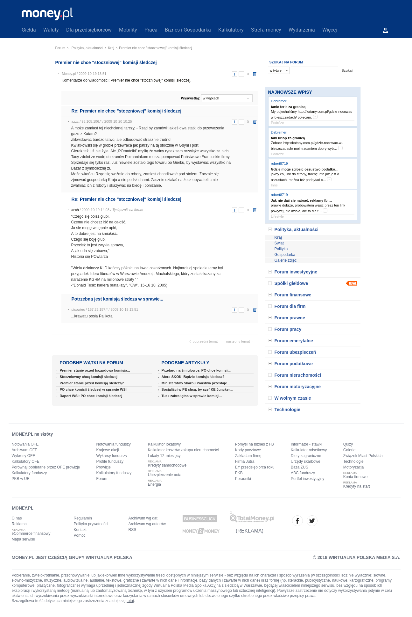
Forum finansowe (293, 294)
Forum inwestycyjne (296, 271)
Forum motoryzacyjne (298, 386)
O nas (17, 518)
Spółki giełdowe (291, 283)
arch (75, 210)
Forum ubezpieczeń (295, 352)
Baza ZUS (299, 467)
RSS (132, 529)
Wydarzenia (302, 30)
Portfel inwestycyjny (307, 478)
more (315, 117)
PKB (239, 473)
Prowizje (103, 467)
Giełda (29, 30)
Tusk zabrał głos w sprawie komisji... (192, 396)
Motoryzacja (353, 467)
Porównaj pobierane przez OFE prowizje (46, 467)
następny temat (238, 341)
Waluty (51, 30)
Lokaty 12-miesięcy (164, 456)
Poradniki (243, 478)
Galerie (349, 450)
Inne (274, 185)
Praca (150, 30)
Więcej (329, 30)
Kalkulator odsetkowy (309, 450)
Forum (60, 48)
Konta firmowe (355, 477)
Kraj (111, 48)
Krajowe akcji (107, 450)
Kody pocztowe (248, 450)
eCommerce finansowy (31, 533)
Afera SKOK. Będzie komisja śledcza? (193, 377)
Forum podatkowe (294, 363)
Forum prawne (290, 317)
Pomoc (80, 535)
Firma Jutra (245, 461)
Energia (154, 484)
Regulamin (83, 518)
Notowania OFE (25, 444)
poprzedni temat (205, 341)
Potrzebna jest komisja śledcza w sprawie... (118, 298)
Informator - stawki (306, 444)
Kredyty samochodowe (167, 465)
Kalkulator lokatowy (164, 444)
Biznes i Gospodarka (188, 30)
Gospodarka (285, 254)
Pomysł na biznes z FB (254, 444)
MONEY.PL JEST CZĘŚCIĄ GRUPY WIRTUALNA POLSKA (72, 557)
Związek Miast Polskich (363, 456)
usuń (254, 74)
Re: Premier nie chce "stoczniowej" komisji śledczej (127, 110)
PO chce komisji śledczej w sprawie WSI (93, 389)
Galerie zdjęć (286, 260)
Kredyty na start (356, 486)
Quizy (348, 444)
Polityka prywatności (91, 524)
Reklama (19, 524)
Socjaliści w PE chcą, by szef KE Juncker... (197, 389)
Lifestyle (277, 216)
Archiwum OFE (25, 450)
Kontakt (80, 529)
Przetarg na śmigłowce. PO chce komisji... (196, 370)
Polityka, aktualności (87, 48)
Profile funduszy (109, 461)
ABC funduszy (303, 473)
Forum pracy (288, 329)
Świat (279, 243)
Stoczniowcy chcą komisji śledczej (89, 377)
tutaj (130, 601)
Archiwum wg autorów (147, 524)
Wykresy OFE (23, 456)
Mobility (128, 30)
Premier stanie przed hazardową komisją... (95, 370)
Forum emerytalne (294, 340)
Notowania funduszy (113, 444)
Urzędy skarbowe (305, 461)
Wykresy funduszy (111, 456)
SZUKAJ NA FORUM (286, 62)
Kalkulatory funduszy (29, 473)
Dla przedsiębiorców (89, 30)
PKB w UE (21, 478)
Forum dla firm (290, 306)
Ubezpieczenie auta (164, 475)
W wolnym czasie (293, 398)
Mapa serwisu (23, 539)
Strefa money (266, 30)
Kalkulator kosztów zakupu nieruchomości (183, 450)
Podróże (277, 123)
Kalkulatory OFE (25, 461)
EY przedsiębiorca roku (255, 467)
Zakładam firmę (248, 456)
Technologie (287, 409)
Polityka (281, 249)
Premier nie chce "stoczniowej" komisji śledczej (151, 80)
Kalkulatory (231, 30)
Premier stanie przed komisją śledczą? (92, 383)
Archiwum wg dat (143, 518)
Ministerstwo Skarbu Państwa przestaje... (196, 383)
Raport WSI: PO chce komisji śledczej (91, 396)
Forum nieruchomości (298, 375)
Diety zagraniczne (306, 456)
